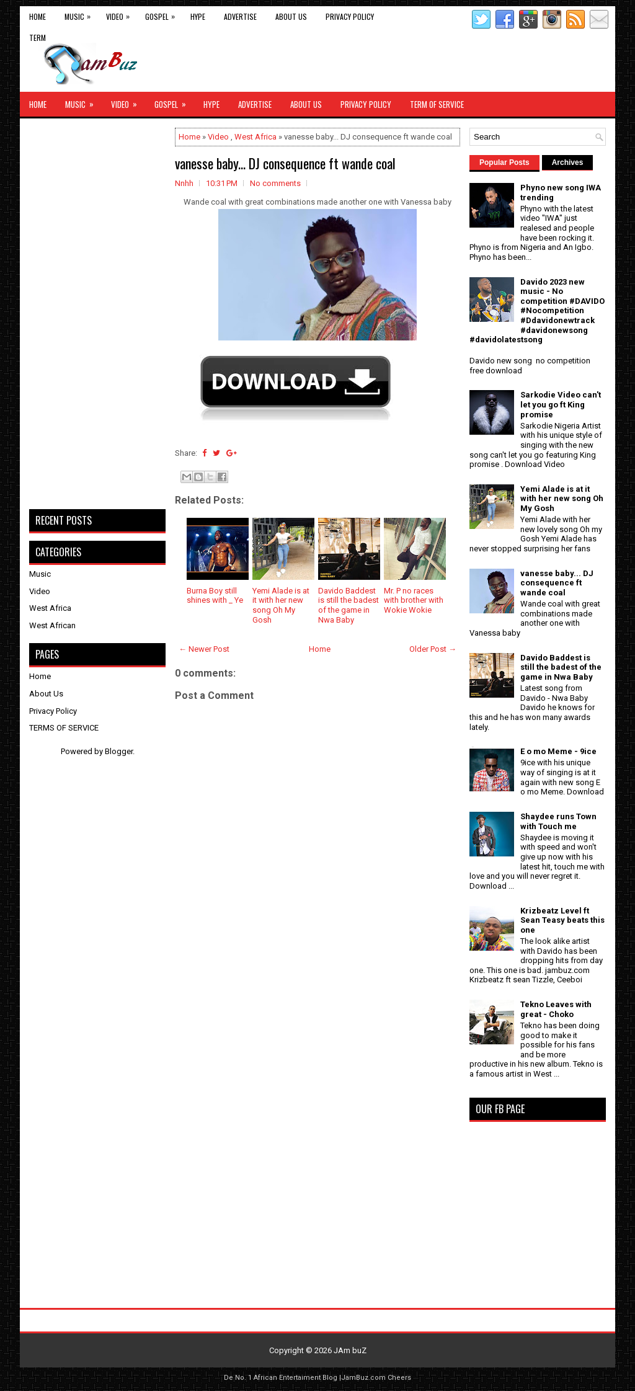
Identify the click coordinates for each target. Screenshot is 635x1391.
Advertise (240, 16)
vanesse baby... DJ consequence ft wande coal (285, 163)
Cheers (399, 1378)
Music (80, 14)
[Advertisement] (317, 1071)
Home (37, 16)
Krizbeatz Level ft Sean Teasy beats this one (562, 920)
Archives (568, 162)
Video (121, 14)
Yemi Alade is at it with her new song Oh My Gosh (280, 605)
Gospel (163, 14)
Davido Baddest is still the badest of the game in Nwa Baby (348, 605)
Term (37, 37)
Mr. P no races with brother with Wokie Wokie (413, 600)
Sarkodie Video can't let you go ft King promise (560, 404)
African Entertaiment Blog (295, 1378)
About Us (291, 16)
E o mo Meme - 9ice (558, 751)
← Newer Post (204, 649)
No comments (275, 183)
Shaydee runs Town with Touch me (558, 821)
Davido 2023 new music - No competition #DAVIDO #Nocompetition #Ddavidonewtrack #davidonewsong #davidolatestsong (537, 311)
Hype (197, 16)
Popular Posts (504, 162)
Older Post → (432, 649)
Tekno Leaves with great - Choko (556, 1009)
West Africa (255, 136)
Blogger (119, 751)
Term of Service (437, 104)
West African (52, 625)
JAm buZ (350, 1350)
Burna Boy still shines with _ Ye (215, 595)
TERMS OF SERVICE (64, 727)
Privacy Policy (350, 16)
